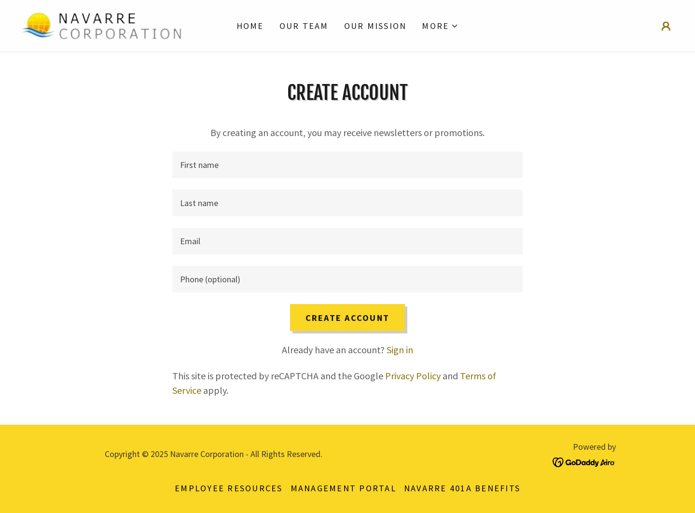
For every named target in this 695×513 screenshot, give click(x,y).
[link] (101, 24)
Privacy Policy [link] (413, 376)
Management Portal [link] (343, 488)
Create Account (348, 317)
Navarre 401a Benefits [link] (462, 488)
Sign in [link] (400, 350)
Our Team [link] (304, 25)
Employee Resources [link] (229, 488)
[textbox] (347, 165)
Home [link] (250, 25)
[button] (440, 26)
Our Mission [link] (375, 25)
